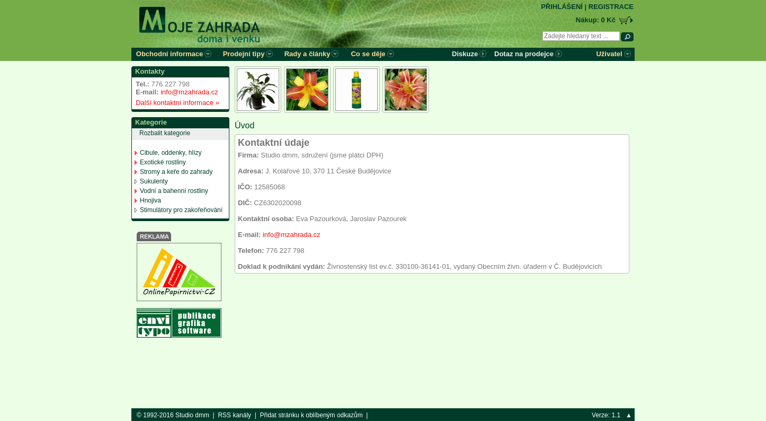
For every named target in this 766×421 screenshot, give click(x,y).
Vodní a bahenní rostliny (174, 191)
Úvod (244, 125)
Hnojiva (150, 200)
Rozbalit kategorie (164, 133)
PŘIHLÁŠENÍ (562, 7)
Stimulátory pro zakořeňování (181, 210)
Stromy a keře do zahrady (176, 172)
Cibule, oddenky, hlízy (171, 152)
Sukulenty (154, 181)
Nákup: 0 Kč (596, 20)
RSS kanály (234, 415)
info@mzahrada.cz (189, 92)
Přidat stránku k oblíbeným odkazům (311, 415)
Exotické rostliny (163, 162)
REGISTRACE (611, 7)
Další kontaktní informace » (175, 103)
